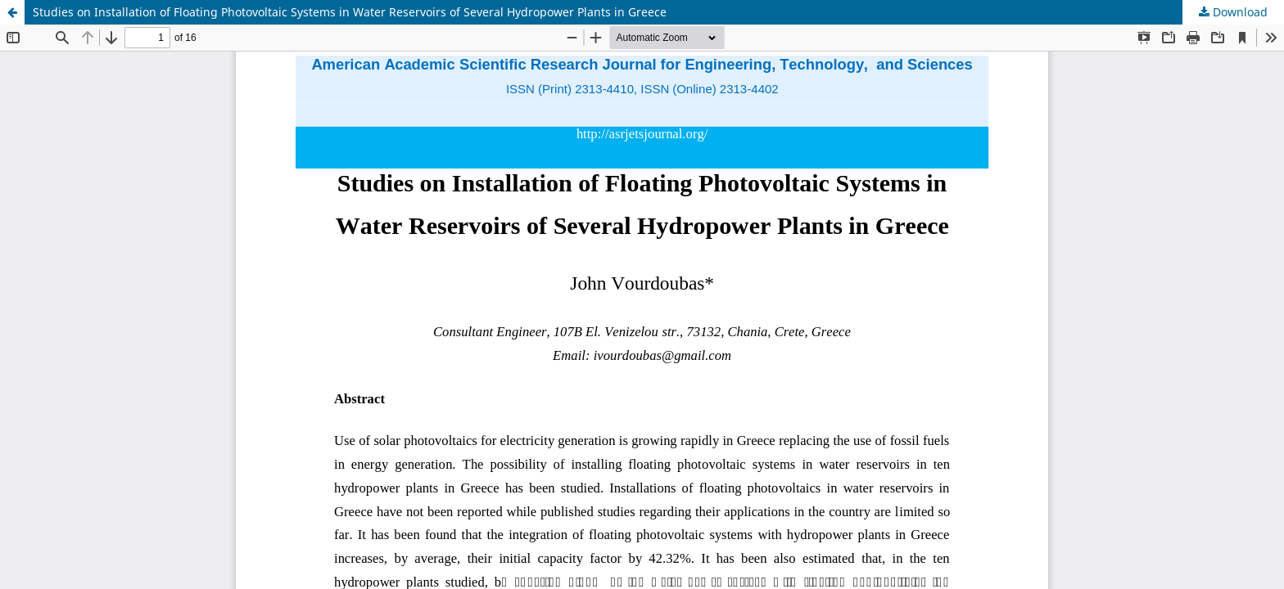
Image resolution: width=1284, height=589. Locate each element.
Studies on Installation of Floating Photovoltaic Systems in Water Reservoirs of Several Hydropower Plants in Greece (350, 12)
